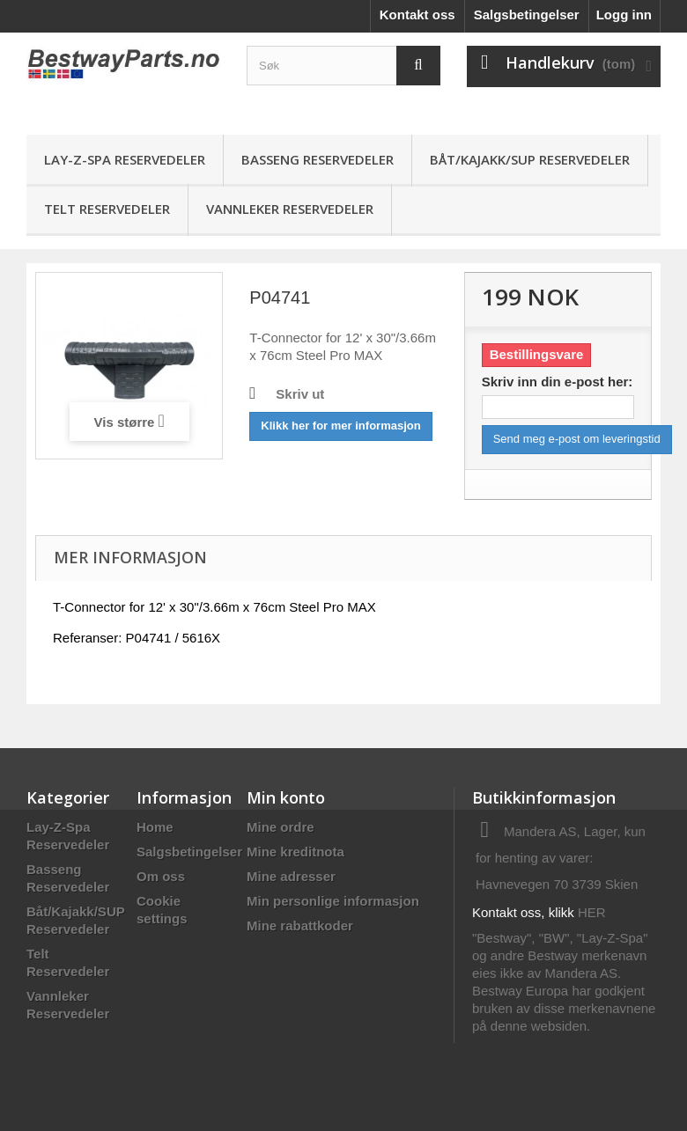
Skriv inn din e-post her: (557, 381)
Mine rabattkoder (300, 925)
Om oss (161, 876)
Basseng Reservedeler (317, 159)
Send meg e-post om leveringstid (577, 438)
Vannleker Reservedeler (289, 208)
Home (155, 826)
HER (592, 912)
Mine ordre (280, 826)
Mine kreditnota (295, 851)
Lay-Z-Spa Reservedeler (124, 159)
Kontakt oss (417, 14)
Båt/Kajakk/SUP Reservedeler (530, 159)
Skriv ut (300, 393)
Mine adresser (291, 876)
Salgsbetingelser (527, 14)
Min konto (286, 797)
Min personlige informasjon (333, 900)
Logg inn (624, 14)
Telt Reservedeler (107, 208)
